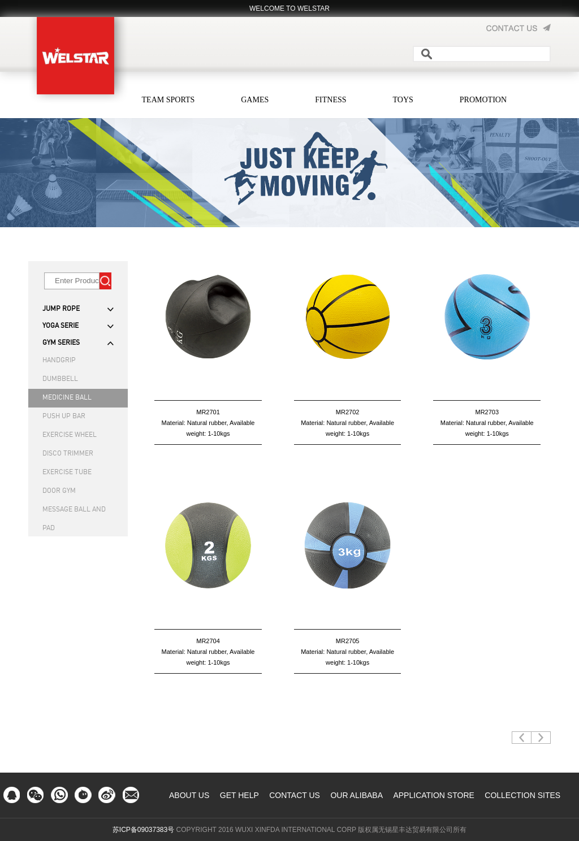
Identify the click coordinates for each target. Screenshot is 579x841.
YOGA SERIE (60, 326)
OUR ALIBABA (356, 795)
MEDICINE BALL (67, 398)
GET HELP (239, 795)
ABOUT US (189, 795)
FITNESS (330, 100)
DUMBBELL (60, 379)
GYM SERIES (61, 343)
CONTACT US (294, 795)
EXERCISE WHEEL (69, 435)
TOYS (403, 100)
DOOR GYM (59, 491)
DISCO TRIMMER (67, 453)
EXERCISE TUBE (67, 472)
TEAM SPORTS (168, 100)
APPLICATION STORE (433, 795)
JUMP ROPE (61, 309)
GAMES (255, 100)
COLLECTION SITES (522, 795)
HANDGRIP (59, 360)
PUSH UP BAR (63, 416)
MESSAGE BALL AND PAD (74, 512)
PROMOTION (483, 100)
